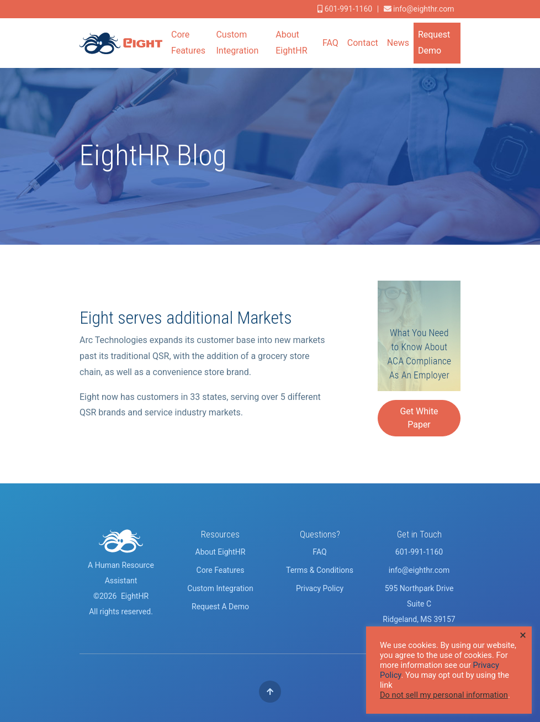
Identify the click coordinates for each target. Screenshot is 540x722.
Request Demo (434, 42)
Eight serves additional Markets (186, 317)
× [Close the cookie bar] (523, 635)
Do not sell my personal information (444, 695)
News (398, 43)
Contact (362, 43)
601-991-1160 (419, 551)
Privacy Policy (319, 588)
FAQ (330, 43)
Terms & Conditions (319, 570)
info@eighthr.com (423, 8)
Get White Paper (419, 418)
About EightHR (291, 42)
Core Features (188, 42)
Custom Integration (237, 42)
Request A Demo (220, 606)
